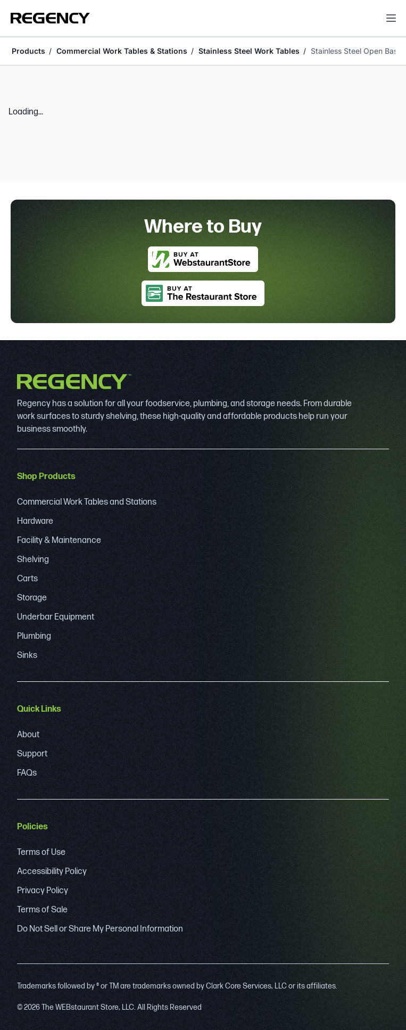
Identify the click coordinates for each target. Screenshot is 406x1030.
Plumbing (34, 636)
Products (28, 50)
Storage (32, 598)
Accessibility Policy (52, 872)
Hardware (35, 521)
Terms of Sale (42, 910)
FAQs (27, 773)
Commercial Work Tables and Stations (86, 502)
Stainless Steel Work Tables (249, 50)
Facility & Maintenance (59, 540)
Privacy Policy (42, 891)
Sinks (27, 655)
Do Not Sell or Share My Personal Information (100, 929)
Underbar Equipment (55, 617)
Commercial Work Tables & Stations (121, 50)
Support (32, 754)
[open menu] (391, 18)
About (28, 735)
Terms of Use (41, 852)
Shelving (33, 560)
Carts (27, 579)
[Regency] (50, 18)
